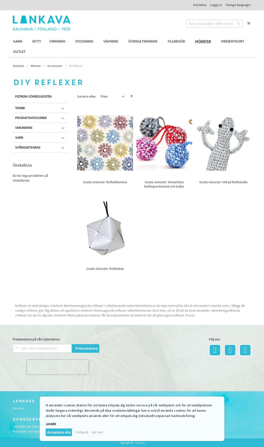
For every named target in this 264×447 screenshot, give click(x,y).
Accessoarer (54, 66)
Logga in (216, 5)
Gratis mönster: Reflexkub (105, 268)
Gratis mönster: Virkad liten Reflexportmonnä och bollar (164, 184)
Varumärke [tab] (23, 128)
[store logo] (41, 23)
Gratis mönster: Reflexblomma (105, 182)
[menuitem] (18, 42)
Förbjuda (81, 432)
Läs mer (51, 424)
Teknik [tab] (20, 108)
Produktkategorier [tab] (31, 118)
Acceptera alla (58, 432)
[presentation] (57, 367)
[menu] (132, 47)
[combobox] (214, 23)
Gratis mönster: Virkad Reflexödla (223, 182)
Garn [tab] (19, 137)
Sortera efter (86, 96)
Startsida (18, 66)
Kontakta (199, 5)
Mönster (36, 66)
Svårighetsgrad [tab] (27, 147)
